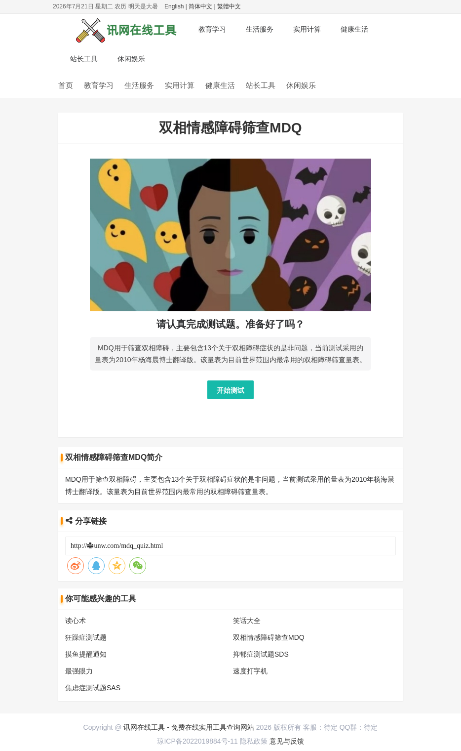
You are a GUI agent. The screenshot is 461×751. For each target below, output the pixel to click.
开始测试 (230, 390)
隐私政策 (254, 741)
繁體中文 (229, 6)
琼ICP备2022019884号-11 (197, 741)
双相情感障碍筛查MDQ (269, 637)
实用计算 (307, 29)
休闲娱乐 (131, 59)
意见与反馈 (286, 741)
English (174, 6)
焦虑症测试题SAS (92, 688)
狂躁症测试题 (86, 637)
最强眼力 (79, 671)
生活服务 (259, 29)
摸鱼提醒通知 (86, 654)
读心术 (75, 621)
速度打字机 (250, 671)
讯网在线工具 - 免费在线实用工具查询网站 (188, 727)
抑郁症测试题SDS (261, 654)
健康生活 (354, 29)
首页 (65, 85)
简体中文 (200, 6)
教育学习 (212, 29)
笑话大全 (247, 621)
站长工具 (84, 59)
